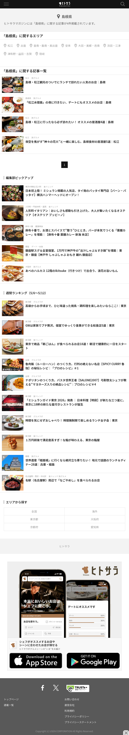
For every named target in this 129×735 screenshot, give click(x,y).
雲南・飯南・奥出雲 (46, 45)
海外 (95, 511)
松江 (10, 45)
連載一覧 (9, 705)
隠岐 (42, 54)
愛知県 (95, 527)
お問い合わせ (71, 699)
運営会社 (69, 705)
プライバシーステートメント (80, 722)
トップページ (11, 699)
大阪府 (95, 519)
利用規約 (69, 711)
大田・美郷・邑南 (89, 45)
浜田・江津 (114, 45)
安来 (68, 45)
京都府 (34, 527)
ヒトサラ (64, 546)
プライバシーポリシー (76, 716)
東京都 (34, 519)
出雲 (23, 45)
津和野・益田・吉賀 (20, 54)
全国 (34, 511)
